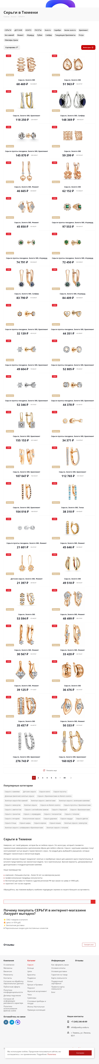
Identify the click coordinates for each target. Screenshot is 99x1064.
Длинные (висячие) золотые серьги (19, 796)
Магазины (8, 968)
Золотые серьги (30, 805)
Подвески (31, 978)
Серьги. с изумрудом (32, 814)
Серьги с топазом (72, 814)
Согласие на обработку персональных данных (14, 982)
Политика (51, 1054)
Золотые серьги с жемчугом (75, 823)
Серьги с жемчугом (13, 805)
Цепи (29, 971)
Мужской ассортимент (37, 991)
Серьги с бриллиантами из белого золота (54, 796)
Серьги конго (44, 791)
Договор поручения (12, 995)
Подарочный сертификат (57, 982)
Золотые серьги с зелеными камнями (74, 800)
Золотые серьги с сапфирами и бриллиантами (24, 827)
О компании (9, 965)
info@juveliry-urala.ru (80, 1027)
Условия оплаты (58, 968)
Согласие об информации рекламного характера (13, 1001)
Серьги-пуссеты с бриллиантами (77, 805)
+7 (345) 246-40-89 (79, 1021)
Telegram (11, 1022)
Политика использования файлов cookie (10, 1008)
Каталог (31, 960)
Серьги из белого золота (50, 805)
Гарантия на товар (59, 974)
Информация (58, 960)
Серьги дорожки (50, 818)
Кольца (30, 968)
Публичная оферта (12, 987)
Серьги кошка (55, 823)
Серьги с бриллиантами (80, 809)
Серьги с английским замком (36, 809)
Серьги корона (40, 823)
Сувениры (31, 998)
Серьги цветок (82, 818)
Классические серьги (31, 818)
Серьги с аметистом (13, 809)
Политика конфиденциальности (13, 991)
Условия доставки (59, 971)
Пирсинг (31, 988)
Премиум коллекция (36, 1010)
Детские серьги (29, 791)
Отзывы (79, 960)
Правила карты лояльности (58, 988)
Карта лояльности (59, 978)
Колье (30, 981)
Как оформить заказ (60, 965)
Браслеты (31, 974)
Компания (9, 960)
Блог (53, 992)
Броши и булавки (35, 984)
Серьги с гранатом (12, 814)
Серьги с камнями (12, 791)
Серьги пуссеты (59, 791)
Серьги (30, 965)
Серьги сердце (66, 818)
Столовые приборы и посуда (36, 1002)
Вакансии (8, 971)
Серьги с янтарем (12, 818)
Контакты (8, 978)
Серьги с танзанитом (52, 814)
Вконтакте (6, 1022)
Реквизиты (8, 974)
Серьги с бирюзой (59, 809)
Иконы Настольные (35, 1006)
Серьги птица (10, 823)
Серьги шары (25, 823)
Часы (29, 994)
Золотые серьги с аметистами (43, 800)
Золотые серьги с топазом (57, 827)
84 (65, 778)
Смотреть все (89, 945)
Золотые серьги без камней (16, 800)
